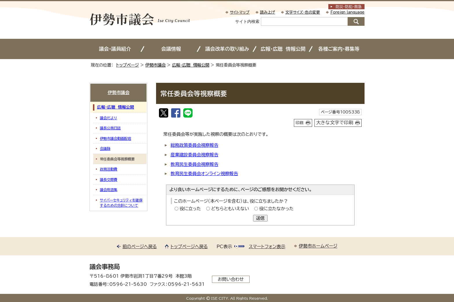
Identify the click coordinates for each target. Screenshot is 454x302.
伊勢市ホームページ (318, 246)
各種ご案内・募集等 (339, 48)
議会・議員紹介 (115, 48)
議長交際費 (108, 179)
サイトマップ (240, 12)
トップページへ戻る (189, 246)
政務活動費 (108, 169)
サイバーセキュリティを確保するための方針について (121, 202)
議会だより (108, 118)
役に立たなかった (276, 208)
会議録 (105, 148)
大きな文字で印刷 (334, 122)
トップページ (127, 65)
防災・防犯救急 (349, 7)
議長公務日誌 (110, 128)
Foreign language (347, 12)
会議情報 (171, 48)
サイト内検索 (247, 21)
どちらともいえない (230, 208)
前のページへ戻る (139, 246)
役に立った (190, 208)
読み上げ (267, 12)
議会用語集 (108, 189)
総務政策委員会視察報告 (194, 145)
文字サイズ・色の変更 (302, 12)
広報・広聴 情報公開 (283, 48)
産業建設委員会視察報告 (194, 155)
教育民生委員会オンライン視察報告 (204, 173)
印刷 (300, 123)
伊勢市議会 (155, 65)
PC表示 (224, 246)
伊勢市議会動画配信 (115, 138)
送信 (260, 218)
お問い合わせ (231, 279)
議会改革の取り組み (227, 48)
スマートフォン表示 (267, 246)
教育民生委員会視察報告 (194, 164)
